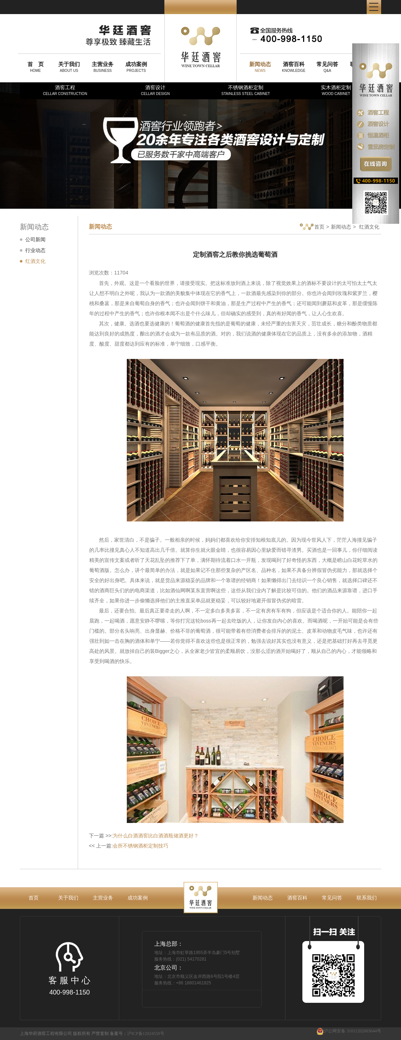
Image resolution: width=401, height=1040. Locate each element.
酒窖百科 (297, 898)
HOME (35, 67)
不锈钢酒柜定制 (245, 90)
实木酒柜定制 (336, 90)
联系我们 (367, 898)
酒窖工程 (65, 90)
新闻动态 (341, 227)
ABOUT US (69, 67)
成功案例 (138, 898)
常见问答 (332, 898)
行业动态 (35, 250)
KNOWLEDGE (293, 67)
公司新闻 (35, 239)
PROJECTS (136, 67)
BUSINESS (102, 67)
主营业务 (103, 898)
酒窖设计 (155, 90)
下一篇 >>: (144, 835)
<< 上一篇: (128, 846)
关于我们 (68, 898)
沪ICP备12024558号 (145, 1033)
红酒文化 (35, 261)
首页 (312, 227)
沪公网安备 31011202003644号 (348, 1031)
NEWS (260, 67)
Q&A (327, 67)
